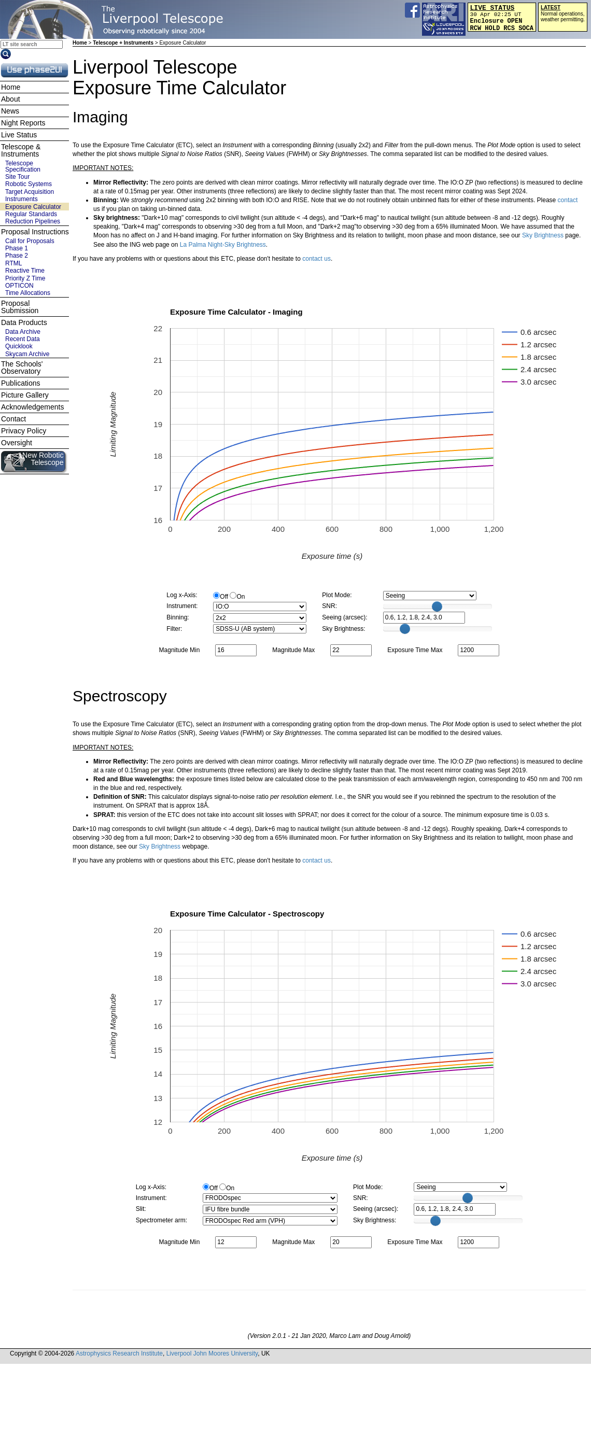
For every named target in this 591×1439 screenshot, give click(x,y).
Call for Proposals (29, 241)
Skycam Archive (27, 354)
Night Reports (23, 123)
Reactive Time (25, 270)
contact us (316, 258)
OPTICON (19, 285)
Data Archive (22, 331)
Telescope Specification (22, 166)
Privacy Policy (23, 431)
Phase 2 (16, 255)
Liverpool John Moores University (212, 1353)
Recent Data (22, 339)
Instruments (21, 199)
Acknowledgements (32, 407)
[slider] (437, 606)
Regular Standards (31, 214)
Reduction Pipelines (32, 221)
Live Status (19, 135)
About (10, 99)
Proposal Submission (19, 307)
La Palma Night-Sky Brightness (223, 244)
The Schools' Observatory (22, 367)
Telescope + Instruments (123, 43)
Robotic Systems (28, 184)
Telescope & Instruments (20, 150)
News (10, 111)
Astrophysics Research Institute (119, 1353)
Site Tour (17, 176)
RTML (13, 263)
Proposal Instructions (35, 232)
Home (80, 43)
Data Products (24, 322)
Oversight (16, 443)
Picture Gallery (25, 395)
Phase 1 (16, 248)
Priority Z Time (25, 278)
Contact (13, 419)
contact (568, 200)
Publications (20, 383)
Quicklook (19, 346)
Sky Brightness (543, 235)
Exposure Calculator (33, 206)
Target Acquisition (29, 191)
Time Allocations (27, 293)
